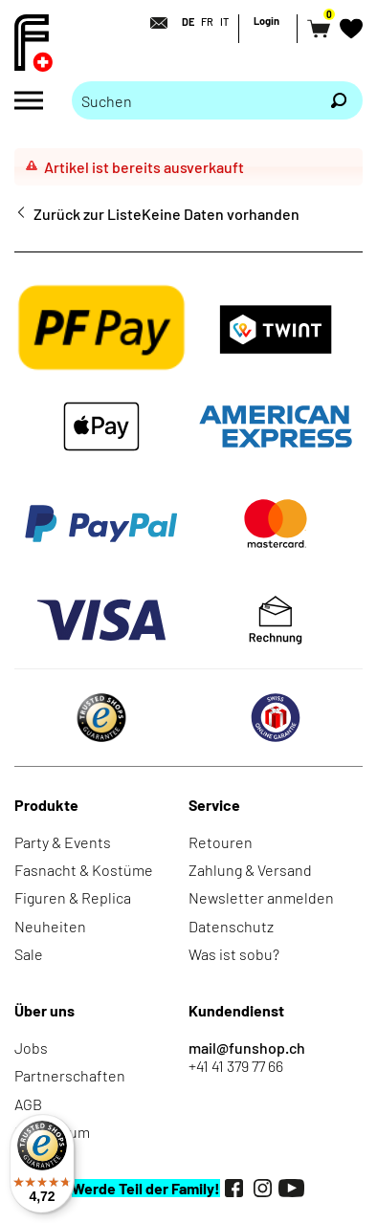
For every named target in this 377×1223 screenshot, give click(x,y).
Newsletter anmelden (261, 897)
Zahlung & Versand (250, 870)
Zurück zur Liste (87, 214)
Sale (28, 954)
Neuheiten (50, 926)
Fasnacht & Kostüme (83, 870)
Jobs (31, 1047)
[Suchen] (339, 100)
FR (207, 21)
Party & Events (62, 842)
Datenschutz (231, 926)
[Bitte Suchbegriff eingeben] (193, 100)
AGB (28, 1104)
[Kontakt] (153, 23)
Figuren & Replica (72, 897)
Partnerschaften (69, 1075)
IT (224, 21)
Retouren (220, 842)
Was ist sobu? (233, 954)
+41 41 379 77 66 (235, 1066)
